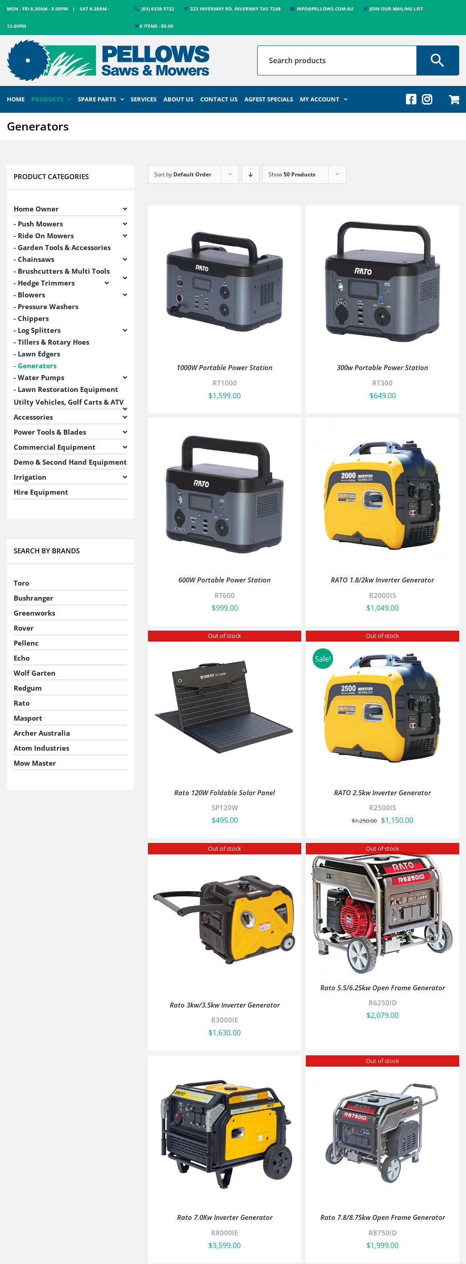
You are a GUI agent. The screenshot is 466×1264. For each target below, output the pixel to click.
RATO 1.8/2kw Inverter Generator (382, 579)
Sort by (182, 174)
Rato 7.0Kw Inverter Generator (225, 1217)
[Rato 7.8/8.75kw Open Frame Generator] (382, 1066)
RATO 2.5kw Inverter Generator (382, 792)
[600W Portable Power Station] (224, 429)
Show (291, 174)
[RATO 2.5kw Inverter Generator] (382, 642)
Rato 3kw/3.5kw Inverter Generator (225, 1004)
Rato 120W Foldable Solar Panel (224, 792)
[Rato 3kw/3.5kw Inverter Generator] (224, 854)
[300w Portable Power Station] (382, 216)
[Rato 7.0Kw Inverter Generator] (224, 1066)
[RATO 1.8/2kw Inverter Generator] (382, 429)
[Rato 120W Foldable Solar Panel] (224, 642)
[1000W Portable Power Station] (224, 216)
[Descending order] (250, 174)
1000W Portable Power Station (225, 367)
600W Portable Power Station (224, 579)
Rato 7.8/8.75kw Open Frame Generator (382, 1217)
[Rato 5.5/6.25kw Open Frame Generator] (382, 854)
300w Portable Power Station (382, 367)
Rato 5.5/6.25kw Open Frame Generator (382, 987)
